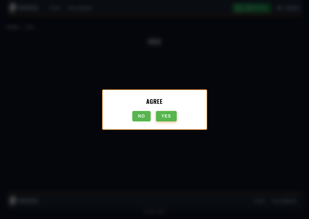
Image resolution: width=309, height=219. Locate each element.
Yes (166, 116)
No (141, 116)
